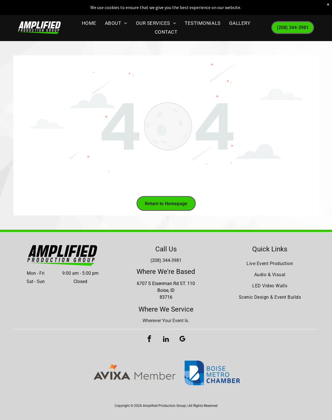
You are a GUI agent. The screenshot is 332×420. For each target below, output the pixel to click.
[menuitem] (89, 21)
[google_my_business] (182, 340)
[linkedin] (166, 340)
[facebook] (149, 340)
